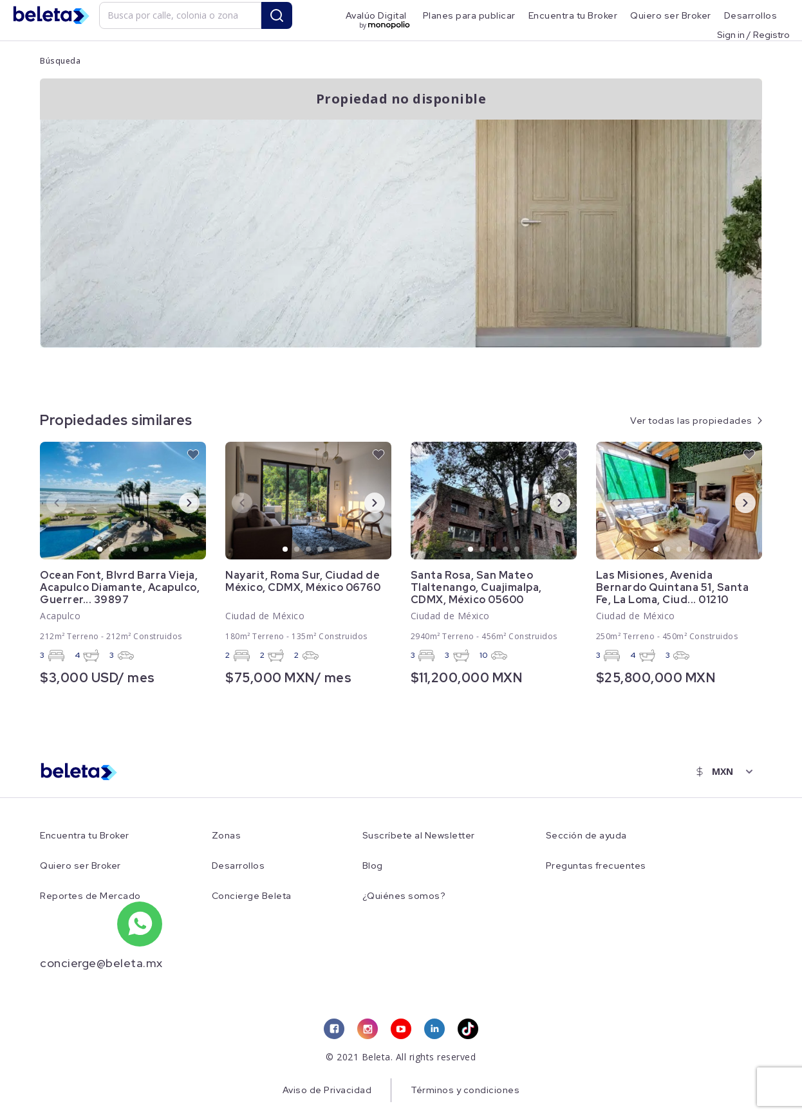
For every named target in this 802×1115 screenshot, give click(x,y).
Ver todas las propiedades (691, 420)
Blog (372, 865)
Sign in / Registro (753, 34)
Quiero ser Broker (670, 15)
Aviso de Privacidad (327, 1090)
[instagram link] (367, 1029)
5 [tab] (147, 550)
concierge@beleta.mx (101, 963)
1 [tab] (100, 550)
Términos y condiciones (465, 1090)
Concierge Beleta (252, 896)
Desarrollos (751, 15)
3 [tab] (123, 550)
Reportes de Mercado (90, 896)
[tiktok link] (468, 1029)
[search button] (276, 15)
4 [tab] (135, 550)
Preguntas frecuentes (596, 865)
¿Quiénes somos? (404, 896)
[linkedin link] (434, 1029)
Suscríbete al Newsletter (418, 835)
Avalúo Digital (376, 15)
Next (179, 502)
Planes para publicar (469, 15)
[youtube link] (401, 1029)
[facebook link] (334, 1029)
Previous (46, 502)
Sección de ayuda (586, 835)
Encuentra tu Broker (573, 15)
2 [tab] (112, 550)
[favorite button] (193, 454)
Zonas (226, 835)
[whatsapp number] (140, 924)
